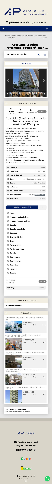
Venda (14, 36)
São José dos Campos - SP (27, 36)
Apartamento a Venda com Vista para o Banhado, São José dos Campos (24, 353)
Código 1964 (11, 38)
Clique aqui (9, 411)
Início (8, 36)
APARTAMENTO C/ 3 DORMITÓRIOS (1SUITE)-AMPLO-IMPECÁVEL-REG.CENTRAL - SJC (23, 335)
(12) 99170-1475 (17, 22)
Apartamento (41, 36)
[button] (8, 80)
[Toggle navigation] (47, 28)
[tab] (11, 63)
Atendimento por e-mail (26, 442)
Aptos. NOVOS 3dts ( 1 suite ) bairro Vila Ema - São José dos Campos (24, 388)
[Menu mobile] (3, 28)
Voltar (44, 38)
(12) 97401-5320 (38, 22)
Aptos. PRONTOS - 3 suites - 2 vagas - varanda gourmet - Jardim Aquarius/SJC (23, 370)
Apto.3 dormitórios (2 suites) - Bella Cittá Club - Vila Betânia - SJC (25, 318)
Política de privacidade (26, 479)
